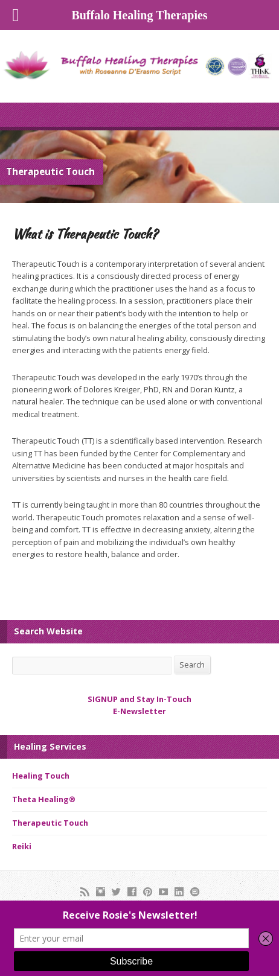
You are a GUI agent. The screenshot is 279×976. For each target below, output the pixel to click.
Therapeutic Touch (50, 822)
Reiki (21, 846)
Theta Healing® (43, 799)
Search (192, 664)
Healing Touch (40, 775)
